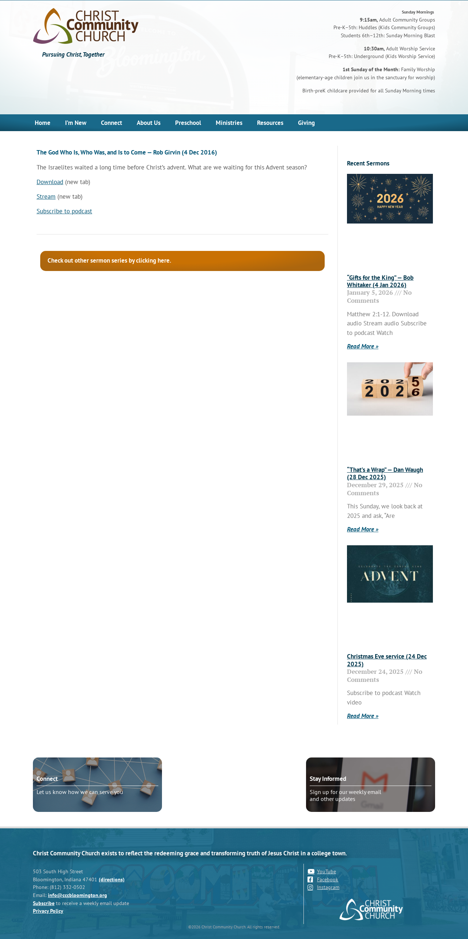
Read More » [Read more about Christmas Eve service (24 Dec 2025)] (362, 716)
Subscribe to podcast (64, 211)
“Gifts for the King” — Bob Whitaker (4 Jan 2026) (380, 281)
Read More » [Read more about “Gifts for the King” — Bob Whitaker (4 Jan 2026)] (362, 346)
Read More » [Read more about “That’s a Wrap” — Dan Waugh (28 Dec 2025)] (362, 529)
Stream (46, 196)
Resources (270, 123)
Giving (306, 123)
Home (42, 123)
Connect (111, 123)
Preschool (188, 123)
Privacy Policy (48, 910)
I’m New (75, 123)
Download (50, 182)
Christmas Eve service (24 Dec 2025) (387, 660)
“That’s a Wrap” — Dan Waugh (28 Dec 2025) (385, 473)
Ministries (229, 123)
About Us (149, 123)
